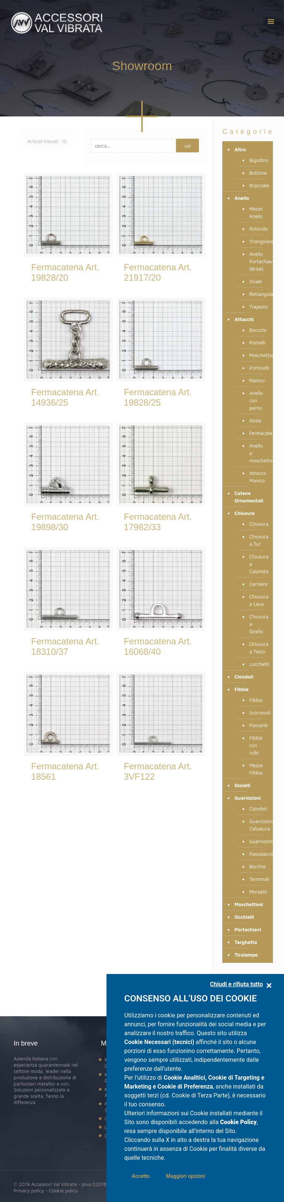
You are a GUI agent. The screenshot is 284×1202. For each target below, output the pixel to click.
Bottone (257, 173)
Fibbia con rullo (255, 745)
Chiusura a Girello (257, 624)
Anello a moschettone (257, 453)
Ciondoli (257, 809)
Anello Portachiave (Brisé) (257, 261)
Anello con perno (256, 400)
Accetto (141, 1176)
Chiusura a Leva (257, 600)
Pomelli (257, 343)
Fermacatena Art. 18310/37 (65, 646)
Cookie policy (63, 1190)
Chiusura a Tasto (257, 647)
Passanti (257, 725)
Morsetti (257, 892)
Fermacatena (257, 433)
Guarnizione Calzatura (257, 825)
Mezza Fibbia (256, 769)
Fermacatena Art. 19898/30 (65, 522)
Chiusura (257, 524)
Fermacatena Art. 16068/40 (158, 646)
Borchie (257, 866)
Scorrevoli (257, 713)
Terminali (257, 879)
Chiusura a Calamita (257, 564)
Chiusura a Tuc (257, 540)
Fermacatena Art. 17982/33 (158, 522)
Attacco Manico (257, 476)
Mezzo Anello (256, 212)
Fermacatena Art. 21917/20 (158, 272)
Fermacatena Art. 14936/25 (65, 397)
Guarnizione (257, 841)
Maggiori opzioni (185, 1176)
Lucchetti (257, 664)
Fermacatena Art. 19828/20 (65, 272)
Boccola (257, 330)
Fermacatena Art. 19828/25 (158, 397)
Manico (257, 380)
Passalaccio (257, 854)
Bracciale (257, 185)
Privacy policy (29, 1190)
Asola (255, 420)
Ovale (255, 281)
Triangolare (257, 241)
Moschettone (257, 355)
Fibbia (255, 700)
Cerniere (257, 584)
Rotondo (257, 229)
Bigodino (257, 160)
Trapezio (257, 307)
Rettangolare (257, 294)
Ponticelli (257, 368)
